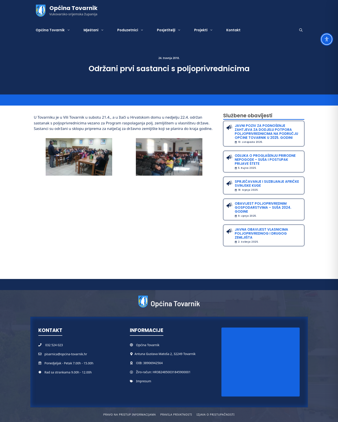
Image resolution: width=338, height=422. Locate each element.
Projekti (207, 30)
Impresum (143, 381)
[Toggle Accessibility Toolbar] (327, 39)
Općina (141, 345)
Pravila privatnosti (176, 414)
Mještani (97, 30)
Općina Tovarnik (73, 8)
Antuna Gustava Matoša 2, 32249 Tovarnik (165, 354)
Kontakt (233, 30)
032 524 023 (54, 345)
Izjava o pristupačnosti (216, 414)
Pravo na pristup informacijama (129, 414)
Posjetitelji (172, 30)
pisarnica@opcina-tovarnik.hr (66, 354)
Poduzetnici (133, 30)
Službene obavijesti (247, 115)
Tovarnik (153, 345)
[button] (301, 30)
